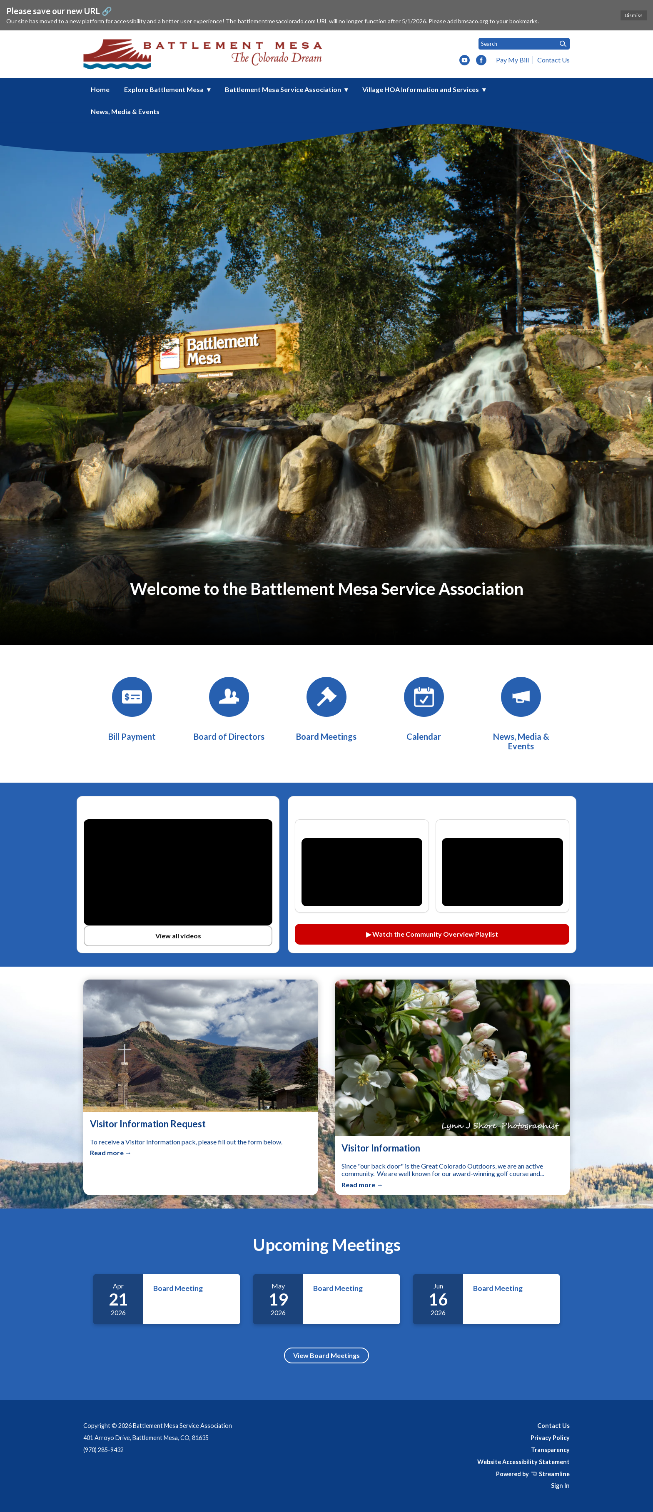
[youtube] (464, 61)
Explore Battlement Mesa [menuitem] (164, 89)
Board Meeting (178, 1288)
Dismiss (634, 15)
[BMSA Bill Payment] (132, 709)
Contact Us (553, 60)
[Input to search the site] (524, 44)
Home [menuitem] (100, 89)
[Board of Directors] (229, 709)
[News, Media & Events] (521, 714)
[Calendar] (424, 709)
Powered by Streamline (533, 1473)
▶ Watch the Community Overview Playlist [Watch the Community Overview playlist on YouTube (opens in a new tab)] (432, 934)
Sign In (560, 1485)
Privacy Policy (550, 1437)
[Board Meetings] (326, 709)
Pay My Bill (512, 60)
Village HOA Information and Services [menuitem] (420, 89)
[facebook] (481, 61)
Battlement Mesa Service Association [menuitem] (283, 89)
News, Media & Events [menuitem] (125, 111)
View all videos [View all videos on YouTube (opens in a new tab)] (178, 936)
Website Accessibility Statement (523, 1461)
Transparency (550, 1449)
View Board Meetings (326, 1355)
